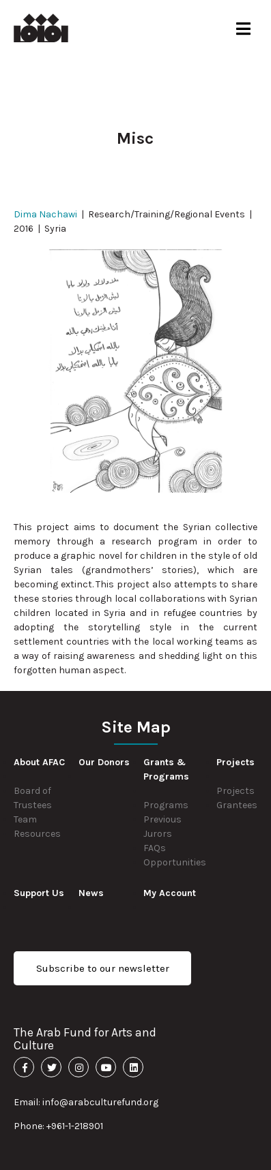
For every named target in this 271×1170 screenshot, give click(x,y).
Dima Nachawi (45, 214)
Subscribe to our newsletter (102, 968)
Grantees (236, 805)
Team (25, 819)
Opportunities (174, 862)
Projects (235, 791)
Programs (165, 805)
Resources (37, 834)
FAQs (154, 848)
